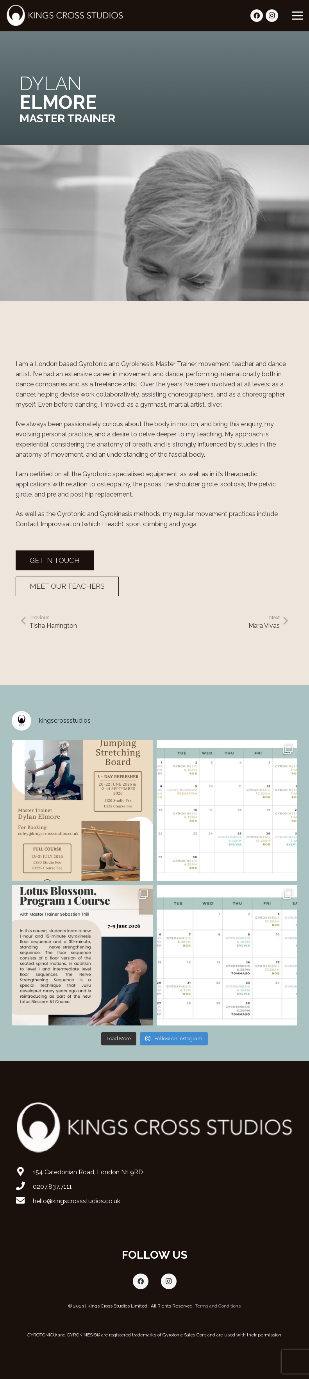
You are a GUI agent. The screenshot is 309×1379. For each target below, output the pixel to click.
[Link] (64, 15)
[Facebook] (256, 15)
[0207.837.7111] (24, 1187)
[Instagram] (272, 15)
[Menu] (297, 15)
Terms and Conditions (218, 1306)
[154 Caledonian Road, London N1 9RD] (24, 1172)
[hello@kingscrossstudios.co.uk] (24, 1201)
